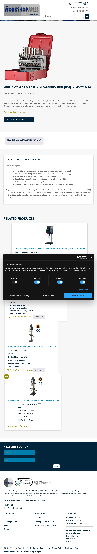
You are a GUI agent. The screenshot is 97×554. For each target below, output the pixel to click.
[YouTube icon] (17, 508)
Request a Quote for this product (24, 140)
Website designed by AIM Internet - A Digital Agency (23, 552)
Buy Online (8, 518)
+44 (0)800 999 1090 (80, 8)
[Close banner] (91, 257)
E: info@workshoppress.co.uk (76, 524)
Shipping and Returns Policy (45, 522)
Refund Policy (40, 518)
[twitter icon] (9, 508)
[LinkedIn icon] (13, 508)
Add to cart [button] (39, 317)
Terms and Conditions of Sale (45, 525)
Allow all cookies (78, 295)
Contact (6, 529)
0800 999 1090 (75, 518)
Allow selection (48, 295)
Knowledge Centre (10, 522)
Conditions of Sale (71, 548)
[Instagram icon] (22, 508)
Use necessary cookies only (19, 295)
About (6, 525)
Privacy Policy (57, 548)
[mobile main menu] (87, 16)
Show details (84, 289)
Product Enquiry (16, 119)
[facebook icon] (5, 508)
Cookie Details (32, 548)
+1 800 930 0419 (82, 11)
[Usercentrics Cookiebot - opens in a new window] (78, 257)
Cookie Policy (45, 548)
